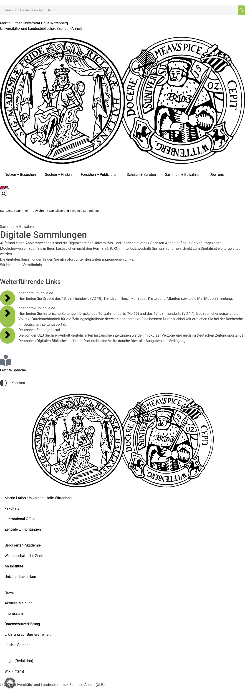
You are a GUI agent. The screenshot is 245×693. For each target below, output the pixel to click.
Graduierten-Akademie (23, 545)
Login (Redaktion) (19, 661)
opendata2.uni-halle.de (36, 308)
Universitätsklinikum (21, 577)
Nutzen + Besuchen (20, 174)
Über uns (217, 174)
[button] (4, 193)
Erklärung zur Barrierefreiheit (28, 634)
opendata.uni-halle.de (35, 293)
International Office (20, 519)
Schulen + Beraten (141, 174)
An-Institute (14, 566)
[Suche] (241, 10)
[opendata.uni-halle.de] (7, 298)
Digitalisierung (59, 210)
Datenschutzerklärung (22, 624)
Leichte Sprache (17, 645)
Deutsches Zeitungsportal (39, 330)
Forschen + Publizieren (99, 174)
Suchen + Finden (58, 174)
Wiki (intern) (14, 671)
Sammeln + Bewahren (182, 174)
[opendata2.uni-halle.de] (7, 313)
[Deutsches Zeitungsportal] (7, 334)
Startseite (6, 210)
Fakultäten (13, 508)
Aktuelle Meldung (19, 603)
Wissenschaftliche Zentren (26, 556)
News (9, 592)
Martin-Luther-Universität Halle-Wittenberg (39, 498)
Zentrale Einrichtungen (23, 529)
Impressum (14, 613)
